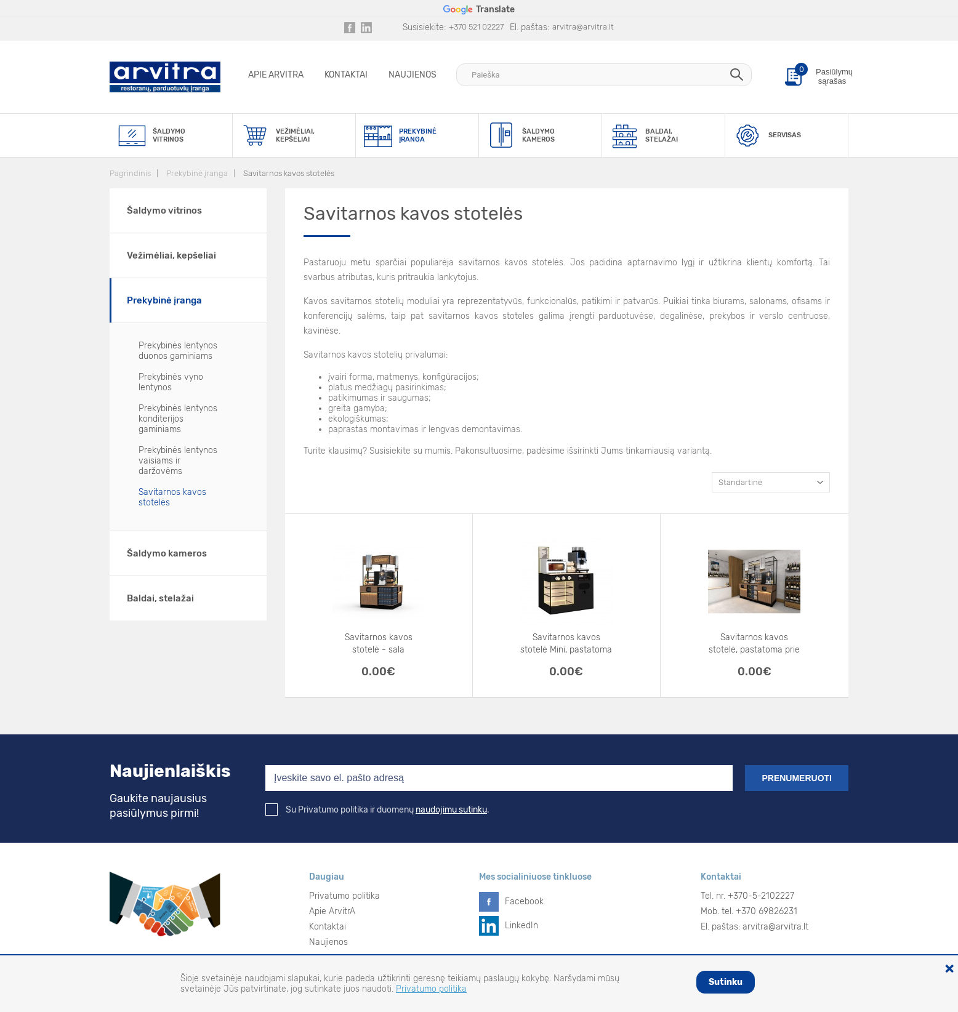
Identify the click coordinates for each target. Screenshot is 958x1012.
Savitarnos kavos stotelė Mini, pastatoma (566, 643)
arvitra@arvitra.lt (583, 26)
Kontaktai (346, 75)
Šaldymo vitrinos (164, 210)
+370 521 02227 (476, 26)
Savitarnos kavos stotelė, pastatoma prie (754, 643)
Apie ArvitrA (276, 75)
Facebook (524, 901)
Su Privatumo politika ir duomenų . (377, 810)
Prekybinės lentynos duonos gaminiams (178, 350)
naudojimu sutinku (451, 810)
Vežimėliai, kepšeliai (171, 255)
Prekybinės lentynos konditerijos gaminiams (178, 419)
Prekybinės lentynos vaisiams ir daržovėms (178, 460)
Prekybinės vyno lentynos (171, 382)
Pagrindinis (130, 173)
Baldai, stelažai (160, 598)
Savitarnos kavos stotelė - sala (379, 643)
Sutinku (726, 982)
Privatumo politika (344, 896)
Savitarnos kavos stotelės (288, 173)
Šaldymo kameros (167, 553)
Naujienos (412, 75)
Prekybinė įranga (197, 173)
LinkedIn (521, 925)
